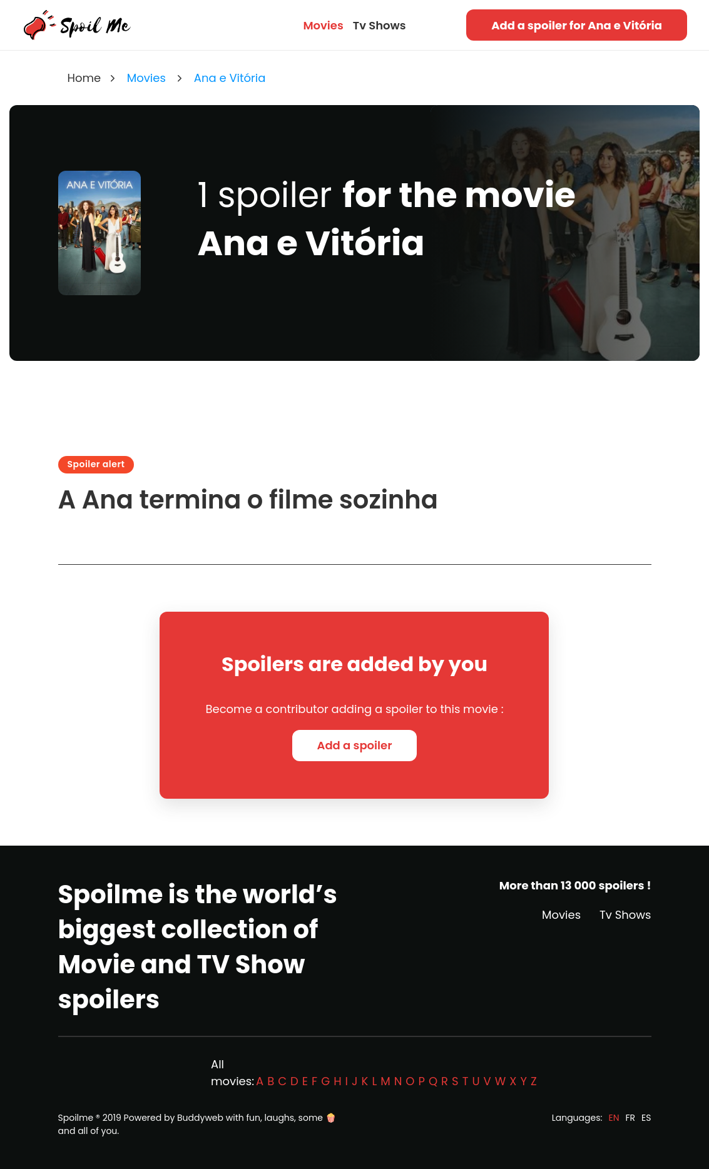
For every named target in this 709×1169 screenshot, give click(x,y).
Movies (323, 25)
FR (631, 1117)
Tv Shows (379, 25)
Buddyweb (200, 1117)
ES (646, 1117)
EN (613, 1117)
